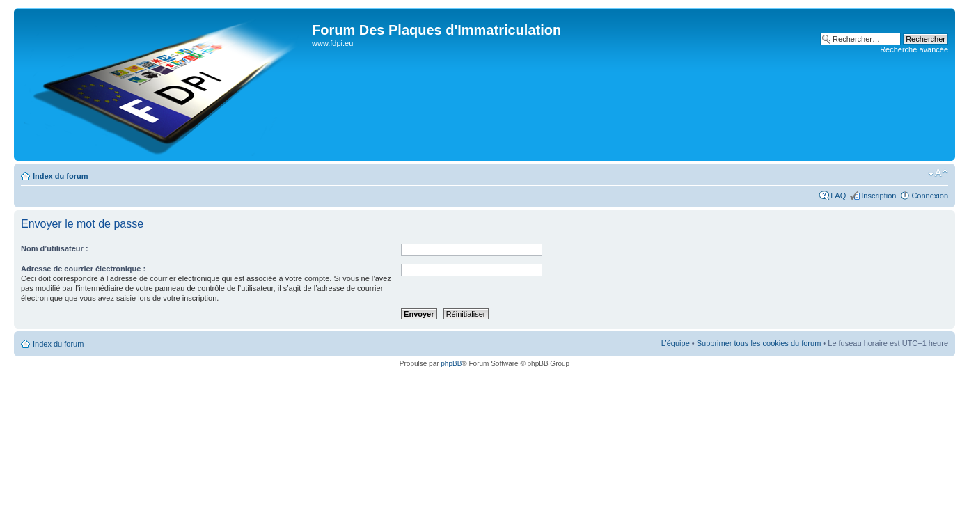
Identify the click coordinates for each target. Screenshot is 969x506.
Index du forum (60, 176)
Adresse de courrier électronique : (83, 268)
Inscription (878, 195)
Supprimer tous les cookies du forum (759, 343)
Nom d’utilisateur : (54, 248)
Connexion (929, 195)
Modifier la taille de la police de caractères (938, 173)
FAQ (838, 195)
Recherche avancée (914, 49)
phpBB (451, 363)
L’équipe (675, 343)
